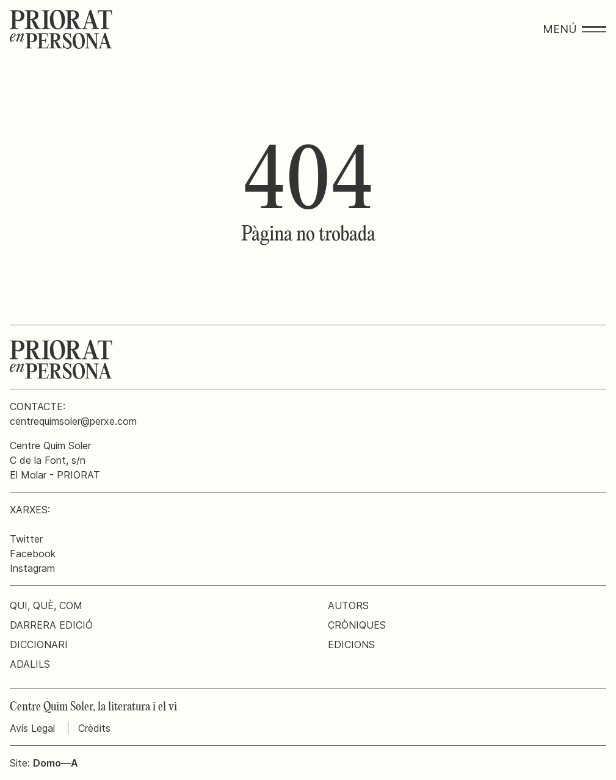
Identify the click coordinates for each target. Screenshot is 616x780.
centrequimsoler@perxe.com (73, 421)
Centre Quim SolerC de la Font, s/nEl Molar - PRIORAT (55, 460)
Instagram (32, 568)
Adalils (30, 664)
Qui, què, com (46, 605)
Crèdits (94, 728)
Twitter (26, 539)
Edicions (351, 644)
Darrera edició (51, 625)
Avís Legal (32, 728)
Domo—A (55, 763)
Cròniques (357, 625)
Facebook (33, 553)
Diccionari (39, 644)
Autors (348, 605)
